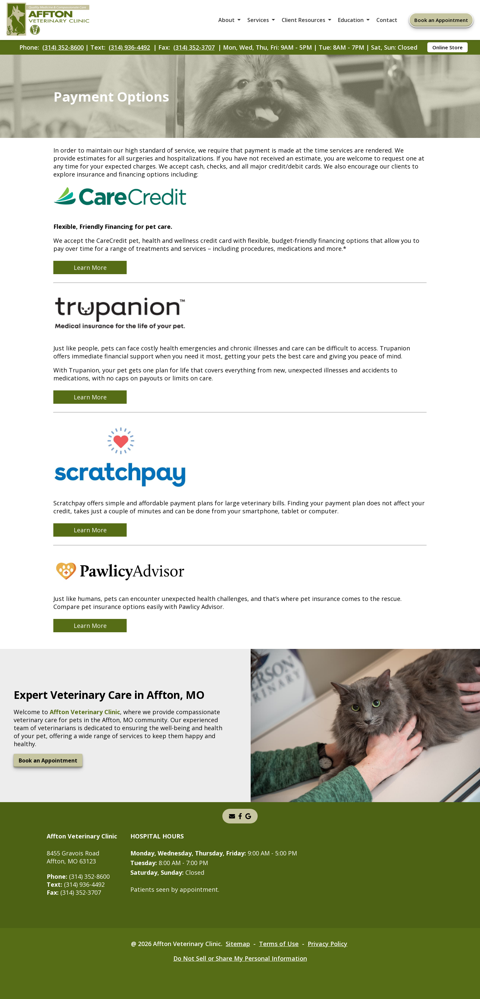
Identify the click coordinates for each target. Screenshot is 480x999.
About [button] (226, 20)
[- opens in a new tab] (248, 816)
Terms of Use (279, 944)
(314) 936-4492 (129, 47)
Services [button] (258, 20)
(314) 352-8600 (63, 47)
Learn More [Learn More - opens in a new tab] (90, 267)
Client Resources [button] (303, 20)
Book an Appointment (441, 20)
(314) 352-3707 (194, 47)
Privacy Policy (327, 944)
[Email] (232, 816)
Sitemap (238, 944)
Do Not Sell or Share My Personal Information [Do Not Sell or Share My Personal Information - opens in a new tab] (240, 958)
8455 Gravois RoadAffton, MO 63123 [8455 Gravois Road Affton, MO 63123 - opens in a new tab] (73, 857)
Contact (386, 20)
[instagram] (240, 816)
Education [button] (351, 20)
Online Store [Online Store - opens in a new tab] (447, 47)
